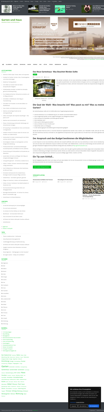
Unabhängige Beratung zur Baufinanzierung (13, 242)
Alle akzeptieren (94, 406)
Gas (4, 282)
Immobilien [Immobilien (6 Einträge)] (10, 377)
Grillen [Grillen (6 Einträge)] (18, 372)
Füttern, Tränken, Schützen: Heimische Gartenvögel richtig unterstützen (15, 164)
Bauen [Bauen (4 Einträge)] (22, 355)
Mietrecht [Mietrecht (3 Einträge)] (22, 381)
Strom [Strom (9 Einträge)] (3, 388)
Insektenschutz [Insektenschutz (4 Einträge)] (12, 379)
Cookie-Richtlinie (80, 402)
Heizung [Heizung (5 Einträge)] (17, 375)
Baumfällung (6, 334)
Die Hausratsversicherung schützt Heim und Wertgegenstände (14, 188)
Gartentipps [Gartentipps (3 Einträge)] (27, 369)
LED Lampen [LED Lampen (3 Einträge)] (11, 381)
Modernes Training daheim (71, 6)
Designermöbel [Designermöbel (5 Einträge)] (5, 359)
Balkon (60, 1)
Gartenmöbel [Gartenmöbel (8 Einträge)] (13, 369)
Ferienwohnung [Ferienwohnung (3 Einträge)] (4, 363)
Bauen (32, 1)
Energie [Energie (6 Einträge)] (12, 361)
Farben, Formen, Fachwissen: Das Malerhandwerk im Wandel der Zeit (16, 184)
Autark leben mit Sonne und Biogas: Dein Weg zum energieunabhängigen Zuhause (15, 157)
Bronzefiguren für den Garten (65, 179)
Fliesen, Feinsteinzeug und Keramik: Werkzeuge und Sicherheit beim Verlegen (15, 124)
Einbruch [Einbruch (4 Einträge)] (20, 359)
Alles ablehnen (83, 406)
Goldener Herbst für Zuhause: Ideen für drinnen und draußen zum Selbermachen (16, 133)
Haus (4, 288)
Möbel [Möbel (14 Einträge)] (9, 384)
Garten (21, 1)
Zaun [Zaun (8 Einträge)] (25, 394)
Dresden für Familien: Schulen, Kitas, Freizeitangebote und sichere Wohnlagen (44, 8)
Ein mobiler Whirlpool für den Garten (43, 167)
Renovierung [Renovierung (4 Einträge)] (4, 386)
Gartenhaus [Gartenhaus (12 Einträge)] (5, 369)
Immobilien (54, 1)
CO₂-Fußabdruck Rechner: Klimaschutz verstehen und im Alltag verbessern (16, 95)
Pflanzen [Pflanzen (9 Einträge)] (14, 384)
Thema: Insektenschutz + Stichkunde (12, 236)
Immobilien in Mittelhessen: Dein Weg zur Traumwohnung (13, 99)
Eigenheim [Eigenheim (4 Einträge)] (15, 359)
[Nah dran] (99, 388)
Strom (49, 1)
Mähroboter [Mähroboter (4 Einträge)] (4, 384)
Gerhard (70, 181)
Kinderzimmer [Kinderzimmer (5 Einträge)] (23, 379)
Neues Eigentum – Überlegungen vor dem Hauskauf (15, 252)
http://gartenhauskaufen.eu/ (80, 145)
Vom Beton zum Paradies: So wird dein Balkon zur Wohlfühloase (15, 104)
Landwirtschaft (6, 299)
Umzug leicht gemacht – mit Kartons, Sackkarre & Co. (16, 160)
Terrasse (5, 312)
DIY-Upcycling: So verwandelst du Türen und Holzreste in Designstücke (16, 128)
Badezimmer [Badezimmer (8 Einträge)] (7, 355)
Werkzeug (5, 321)
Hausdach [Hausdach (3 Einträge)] (9, 375)
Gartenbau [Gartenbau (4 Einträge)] (17, 366)
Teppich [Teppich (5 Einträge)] (3, 391)
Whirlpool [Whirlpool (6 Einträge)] (25, 391)
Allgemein (16, 1)
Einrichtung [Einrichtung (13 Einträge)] (5, 361)
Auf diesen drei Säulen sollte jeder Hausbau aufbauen (16, 219)
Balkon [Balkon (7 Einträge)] (18, 355)
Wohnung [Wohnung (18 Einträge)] (19, 394)
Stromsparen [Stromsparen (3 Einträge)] (15, 388)
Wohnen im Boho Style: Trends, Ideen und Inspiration (18, 7)
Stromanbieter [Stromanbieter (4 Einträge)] (9, 388)
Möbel (4, 304)
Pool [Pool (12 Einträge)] (19, 384)
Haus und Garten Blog (8, 341)
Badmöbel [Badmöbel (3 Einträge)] (14, 355)
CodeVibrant (35, 410)
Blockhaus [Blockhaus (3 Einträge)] (18, 357)
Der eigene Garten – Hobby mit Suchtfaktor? (14, 254)
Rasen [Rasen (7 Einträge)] (23, 384)
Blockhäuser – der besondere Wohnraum (13, 213)
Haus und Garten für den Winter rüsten (12, 216)
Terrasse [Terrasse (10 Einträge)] (8, 391)
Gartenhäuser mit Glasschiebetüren (12, 197)
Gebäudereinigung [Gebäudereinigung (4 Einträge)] (9, 372)
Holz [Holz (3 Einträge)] (24, 375)
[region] (84, 398)
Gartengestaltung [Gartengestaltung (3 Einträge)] (24, 366)
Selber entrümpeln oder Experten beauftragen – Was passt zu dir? (16, 116)
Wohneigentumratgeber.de (9, 350)
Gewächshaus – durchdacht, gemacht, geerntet (14, 177)
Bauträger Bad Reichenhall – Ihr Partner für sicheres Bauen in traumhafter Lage (15, 193)
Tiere (4, 315)
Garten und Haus (11, 19)
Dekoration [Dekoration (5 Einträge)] (26, 357)
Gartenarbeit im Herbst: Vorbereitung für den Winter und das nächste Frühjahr (16, 138)
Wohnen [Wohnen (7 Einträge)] (13, 394)
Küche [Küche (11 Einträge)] (3, 381)
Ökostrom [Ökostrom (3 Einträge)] (3, 396)
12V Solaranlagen (7, 332)
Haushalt (5, 290)
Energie (36, 1)
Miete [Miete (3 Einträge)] (19, 381)
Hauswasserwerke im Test (9, 345)
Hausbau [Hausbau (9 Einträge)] (4, 375)
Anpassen (74, 406)
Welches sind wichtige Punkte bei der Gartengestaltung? (12, 112)
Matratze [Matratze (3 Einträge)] (15, 381)
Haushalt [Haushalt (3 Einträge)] (13, 375)
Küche (45, 1)
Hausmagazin (6, 343)
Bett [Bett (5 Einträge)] (8, 357)
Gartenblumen (6, 222)
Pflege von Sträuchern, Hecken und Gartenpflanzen (15, 180)
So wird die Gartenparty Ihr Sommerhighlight (14, 205)
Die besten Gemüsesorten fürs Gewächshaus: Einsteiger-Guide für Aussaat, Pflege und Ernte (14, 174)
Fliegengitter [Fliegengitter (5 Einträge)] (16, 363)
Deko (4, 274)
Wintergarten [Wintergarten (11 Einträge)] (5, 394)
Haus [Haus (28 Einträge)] (23, 372)
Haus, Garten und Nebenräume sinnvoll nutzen (14, 108)
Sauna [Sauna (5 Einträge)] (9, 386)
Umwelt (5, 318)
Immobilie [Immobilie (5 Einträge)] (3, 377)
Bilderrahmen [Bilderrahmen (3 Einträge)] (12, 357)
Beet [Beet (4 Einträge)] (25, 355)
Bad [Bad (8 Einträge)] (2, 355)
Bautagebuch (6, 335)
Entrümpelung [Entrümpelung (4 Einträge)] (17, 361)
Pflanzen (5, 307)
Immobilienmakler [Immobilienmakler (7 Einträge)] (18, 377)
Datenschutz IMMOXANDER (90, 59)
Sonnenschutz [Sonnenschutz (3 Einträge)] (23, 386)
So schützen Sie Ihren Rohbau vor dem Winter (14, 211)
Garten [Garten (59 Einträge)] (5, 366)
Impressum (92, 410)
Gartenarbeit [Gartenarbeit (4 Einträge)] (12, 366)
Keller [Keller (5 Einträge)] (17, 379)
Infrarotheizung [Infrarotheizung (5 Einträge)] (5, 379)
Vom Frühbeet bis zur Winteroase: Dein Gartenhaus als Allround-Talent (15, 169)
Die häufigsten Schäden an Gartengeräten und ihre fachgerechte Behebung (15, 143)
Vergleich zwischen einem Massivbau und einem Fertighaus (15, 248)
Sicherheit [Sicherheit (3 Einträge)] (18, 386)
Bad (41, 1)
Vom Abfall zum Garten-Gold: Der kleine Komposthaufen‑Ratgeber (12, 85)
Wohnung (27, 1)
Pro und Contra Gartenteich (10, 208)
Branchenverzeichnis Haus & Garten (12, 337)
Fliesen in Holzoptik (7, 228)
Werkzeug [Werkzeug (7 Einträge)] (19, 391)
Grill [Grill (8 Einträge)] (15, 373)
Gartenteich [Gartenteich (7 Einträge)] (21, 369)
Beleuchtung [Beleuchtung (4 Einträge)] (4, 357)
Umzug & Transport (8, 349)
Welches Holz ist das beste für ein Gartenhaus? (14, 120)
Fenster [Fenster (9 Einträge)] (23, 361)
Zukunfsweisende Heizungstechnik (11, 239)
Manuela (47, 77)
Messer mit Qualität (8, 347)
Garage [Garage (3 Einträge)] (21, 363)
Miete (4, 301)
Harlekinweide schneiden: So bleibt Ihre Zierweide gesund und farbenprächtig (15, 90)
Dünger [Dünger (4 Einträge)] (10, 359)
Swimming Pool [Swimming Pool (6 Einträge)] (22, 388)
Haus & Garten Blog (8, 339)
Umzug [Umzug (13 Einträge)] (14, 391)
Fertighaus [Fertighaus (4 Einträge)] (10, 363)
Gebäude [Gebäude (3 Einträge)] (3, 372)
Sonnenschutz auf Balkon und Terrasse (43, 179)
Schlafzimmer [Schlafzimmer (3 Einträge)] (13, 386)
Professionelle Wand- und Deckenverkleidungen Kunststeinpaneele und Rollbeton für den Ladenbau (15, 147)
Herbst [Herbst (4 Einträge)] (21, 375)
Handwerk (5, 285)
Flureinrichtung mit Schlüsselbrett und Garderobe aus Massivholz (16, 152)
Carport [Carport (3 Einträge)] (21, 357)
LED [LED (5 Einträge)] (7, 381)
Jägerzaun (5, 226)
